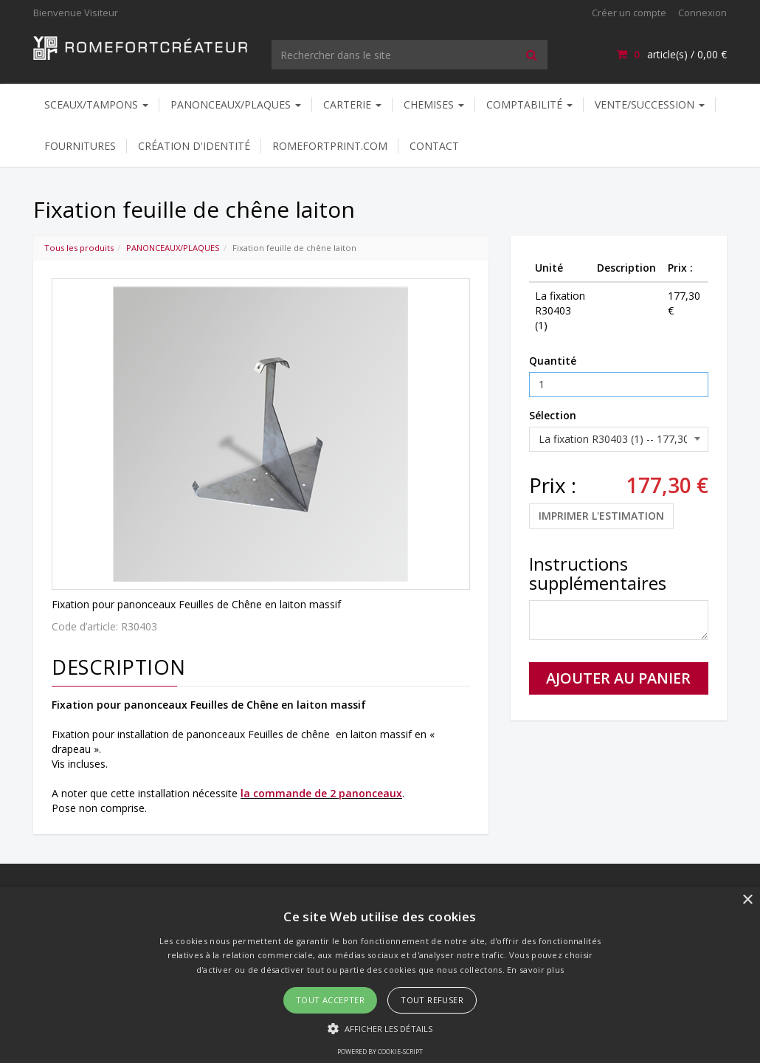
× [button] (747, 900)
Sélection (552, 415)
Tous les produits (79, 247)
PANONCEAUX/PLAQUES (235, 104)
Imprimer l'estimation (601, 516)
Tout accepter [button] (330, 999)
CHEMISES (434, 104)
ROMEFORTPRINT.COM (329, 146)
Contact (434, 146)
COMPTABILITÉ (529, 104)
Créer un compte (629, 12)
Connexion (702, 12)
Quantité (552, 361)
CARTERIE (352, 104)
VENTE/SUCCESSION (650, 104)
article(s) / (671, 54)
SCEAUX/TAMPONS (96, 104)
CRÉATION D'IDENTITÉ (194, 146)
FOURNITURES (80, 146)
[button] (380, 1028)
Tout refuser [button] (432, 999)
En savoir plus (535, 969)
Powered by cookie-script (380, 1051)
